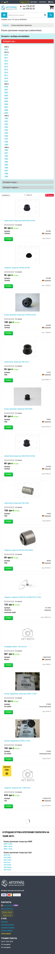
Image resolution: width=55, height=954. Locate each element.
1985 (6, 164)
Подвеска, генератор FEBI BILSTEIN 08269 (18, 550)
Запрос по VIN (25, 2)
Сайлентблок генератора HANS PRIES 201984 (19, 456)
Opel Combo (7, 860)
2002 (6, 92)
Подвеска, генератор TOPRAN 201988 (17, 268)
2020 (6, 49)
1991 (6, 121)
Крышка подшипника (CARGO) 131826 (17, 741)
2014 (6, 66)
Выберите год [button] (9, 41)
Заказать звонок (7, 912)
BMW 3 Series (8, 844)
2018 (6, 78)
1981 (6, 153)
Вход (50, 2)
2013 (6, 63)
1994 (6, 130)
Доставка (34, 2)
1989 (6, 176)
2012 (6, 60)
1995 (6, 133)
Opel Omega (7, 867)
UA (6, 2)
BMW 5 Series (8, 846)
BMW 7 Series (8, 849)
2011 (6, 57)
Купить (8, 239)
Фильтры (49, 195)
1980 (6, 150)
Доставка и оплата (7, 924)
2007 (6, 107)
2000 (6, 86)
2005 (6, 101)
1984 (6, 161)
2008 (6, 110)
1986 (6, 167)
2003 (6, 95)
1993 (6, 127)
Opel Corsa (7, 862)
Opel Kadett (7, 865)
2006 (6, 104)
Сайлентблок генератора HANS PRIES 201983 (19, 220)
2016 (6, 72)
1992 (6, 124)
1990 (6, 118)
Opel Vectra (7, 870)
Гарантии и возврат (8, 927)
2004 (6, 98)
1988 (6, 173)
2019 (6, 81)
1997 (6, 138)
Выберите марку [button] (10, 182)
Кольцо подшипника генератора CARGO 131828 (20, 694)
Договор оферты (7, 930)
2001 (6, 89)
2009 (6, 113)
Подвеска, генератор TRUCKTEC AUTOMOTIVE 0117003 (22, 597)
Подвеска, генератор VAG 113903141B (17, 788)
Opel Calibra (7, 857)
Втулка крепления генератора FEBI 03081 (18, 409)
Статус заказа (6, 933)
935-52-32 (27, 8)
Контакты (42, 2)
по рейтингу (6, 195)
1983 (6, 158)
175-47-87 (27, 6)
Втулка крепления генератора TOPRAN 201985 (20, 315)
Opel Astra (7, 855)
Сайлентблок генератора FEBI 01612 (16, 362)
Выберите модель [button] (11, 187)
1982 (6, 156)
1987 (6, 170)
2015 (6, 69)
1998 (6, 141)
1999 (6, 144)
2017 (6, 75)
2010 (6, 55)
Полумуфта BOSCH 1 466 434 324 (15, 646)
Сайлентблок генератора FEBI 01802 (16, 503)
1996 (6, 136)
